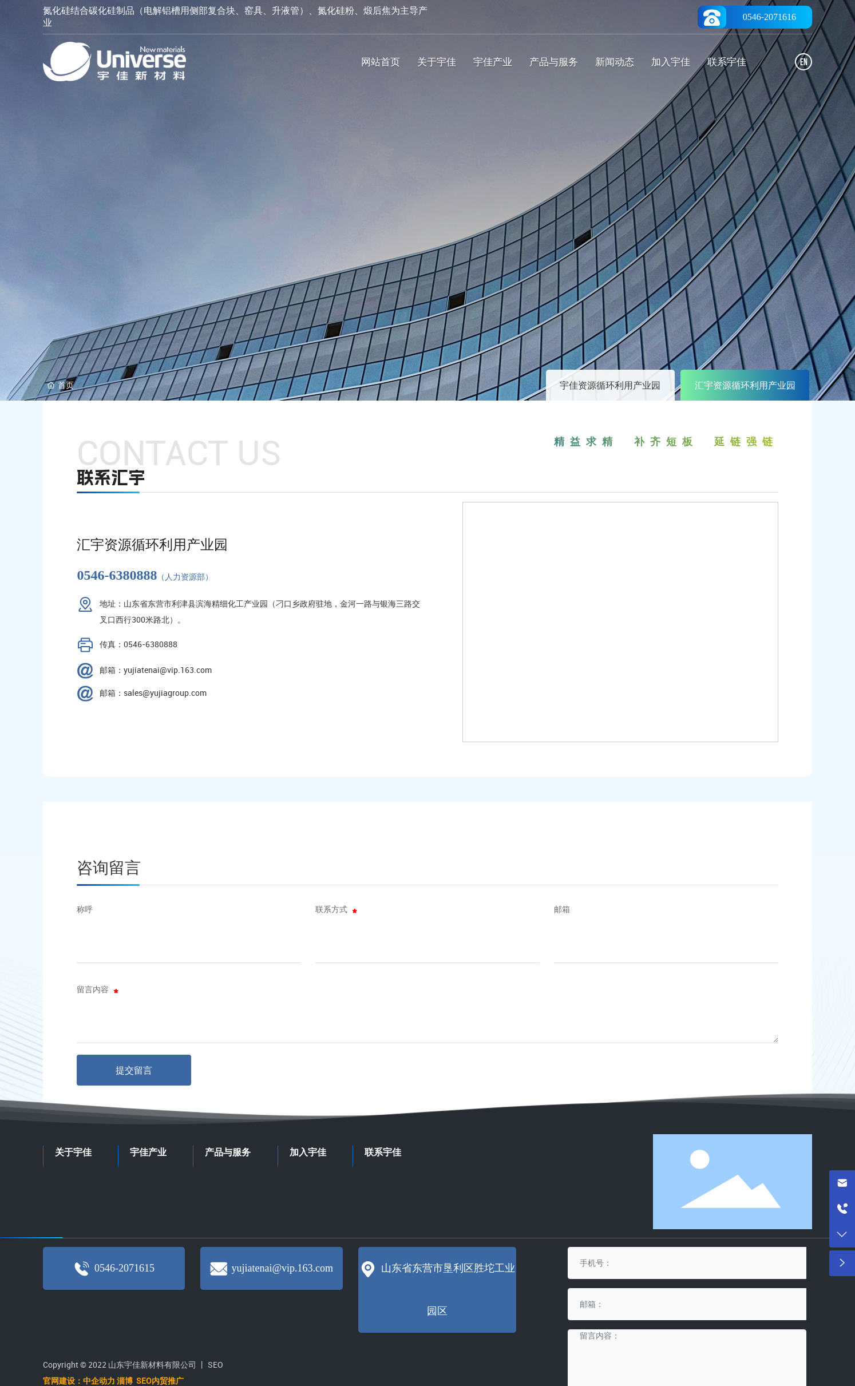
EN (804, 62)
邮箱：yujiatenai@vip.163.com (156, 669)
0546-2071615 (124, 1268)
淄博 (125, 1380)
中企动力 (99, 1380)
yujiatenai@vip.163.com (282, 1268)
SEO (215, 1364)
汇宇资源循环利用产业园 (745, 385)
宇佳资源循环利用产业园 (610, 385)
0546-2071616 (769, 17)
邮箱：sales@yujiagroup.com (153, 692)
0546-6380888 (117, 575)
